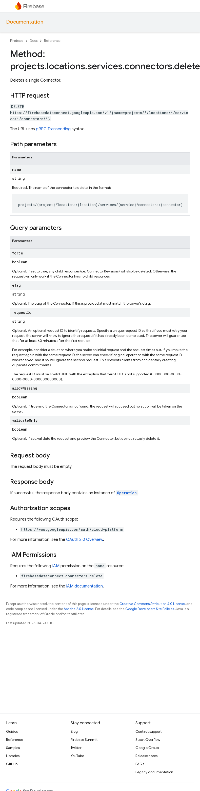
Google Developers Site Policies (149, 609)
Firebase (16, 41)
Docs (33, 41)
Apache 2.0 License (79, 609)
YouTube (77, 755)
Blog (74, 731)
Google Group (147, 747)
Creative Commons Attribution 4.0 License (152, 604)
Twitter (76, 747)
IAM (55, 565)
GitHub (11, 764)
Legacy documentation (154, 772)
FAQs (139, 764)
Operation (127, 492)
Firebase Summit (84, 739)
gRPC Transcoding (53, 129)
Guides (12, 731)
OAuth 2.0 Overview (84, 539)
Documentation (24, 22)
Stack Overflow (147, 739)
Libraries (12, 755)
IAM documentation (84, 586)
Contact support (148, 731)
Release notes (146, 755)
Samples (13, 747)
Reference (52, 41)
